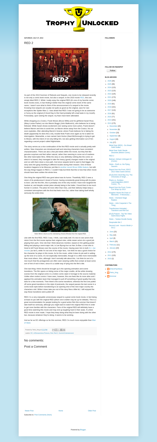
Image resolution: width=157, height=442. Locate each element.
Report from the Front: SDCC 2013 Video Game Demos (120, 171)
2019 (110, 104)
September (113, 136)
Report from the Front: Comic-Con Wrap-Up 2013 (120, 188)
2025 (110, 84)
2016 (110, 114)
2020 (110, 100)
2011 (110, 255)
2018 (110, 107)
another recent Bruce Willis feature (74, 167)
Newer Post (29, 411)
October (112, 133)
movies (27, 251)
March (112, 241)
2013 (110, 123)
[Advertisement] (119, 296)
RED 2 (111, 156)
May (111, 235)
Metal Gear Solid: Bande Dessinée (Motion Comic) (119, 151)
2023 (110, 91)
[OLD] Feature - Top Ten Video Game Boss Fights (120, 215)
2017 (110, 110)
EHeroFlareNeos (116, 269)
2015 (110, 117)
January (112, 248)
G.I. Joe (92, 248)
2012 (110, 252)
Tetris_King (114, 273)
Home (61, 411)
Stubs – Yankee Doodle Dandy (120, 219)
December (113, 126)
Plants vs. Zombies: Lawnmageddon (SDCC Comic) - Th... (119, 182)
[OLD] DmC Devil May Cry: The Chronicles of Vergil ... (120, 176)
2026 (110, 81)
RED (82, 98)
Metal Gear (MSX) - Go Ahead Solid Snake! (120, 146)
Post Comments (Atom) (43, 415)
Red (51, 333)
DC (32, 333)
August (112, 139)
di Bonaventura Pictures (42, 333)
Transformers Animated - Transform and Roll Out (118, 209)
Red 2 (56, 333)
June (111, 232)
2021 (110, 97)
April (111, 238)
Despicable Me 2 (115, 222)
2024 (110, 87)
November (113, 129)
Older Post (92, 411)
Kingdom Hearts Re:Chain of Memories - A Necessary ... (120, 194)
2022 (110, 94)
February (113, 245)
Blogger (83, 430)
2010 (110, 259)
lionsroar (113, 276)
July (111, 142)
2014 (110, 120)
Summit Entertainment (66, 333)
